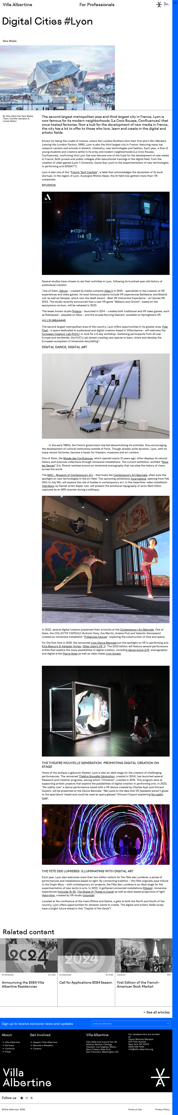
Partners (9, 1045)
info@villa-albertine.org (140, 1049)
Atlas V (108, 290)
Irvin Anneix (113, 653)
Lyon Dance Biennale (104, 642)
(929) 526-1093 (136, 1046)
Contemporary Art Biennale (130, 475)
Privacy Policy (162, 1109)
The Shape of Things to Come (95, 891)
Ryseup (76, 311)
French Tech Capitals (84, 172)
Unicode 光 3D (67, 891)
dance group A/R (138, 649)
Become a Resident (43, 1045)
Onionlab (88, 895)
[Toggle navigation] (175, 3)
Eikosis (147, 888)
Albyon (63, 290)
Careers (37, 1048)
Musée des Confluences (78, 458)
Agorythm (49, 895)
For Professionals (97, 4)
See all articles (158, 1012)
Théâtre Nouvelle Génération (97, 776)
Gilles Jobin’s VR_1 (94, 646)
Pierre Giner (70, 653)
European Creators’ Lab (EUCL (60, 333)
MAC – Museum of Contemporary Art (70, 475)
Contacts (10, 1048)
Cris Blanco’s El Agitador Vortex (62, 646)
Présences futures (95, 636)
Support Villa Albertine (45, 1042)
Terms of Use (135, 1109)
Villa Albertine (17, 4)
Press (8, 1051)
